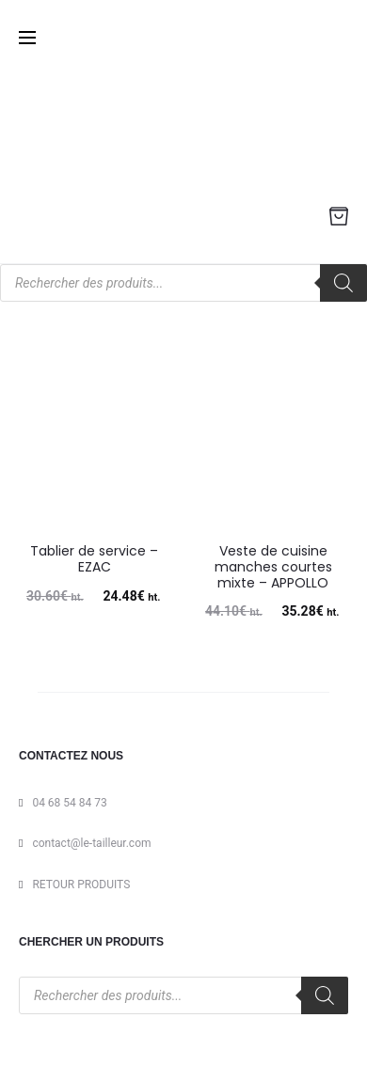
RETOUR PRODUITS (81, 884)
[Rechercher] (343, 283)
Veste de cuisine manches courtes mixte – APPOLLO (273, 566)
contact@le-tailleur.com (91, 843)
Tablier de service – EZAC (94, 558)
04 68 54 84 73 (69, 802)
